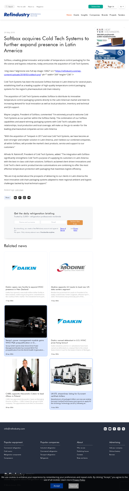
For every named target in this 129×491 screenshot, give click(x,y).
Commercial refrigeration (12, 448)
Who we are (81, 448)
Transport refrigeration (47, 455)
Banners (112, 455)
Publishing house (83, 451)
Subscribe (95, 6)
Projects (113, 15)
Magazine (40, 7)
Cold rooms (8, 451)
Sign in (111, 6)
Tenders (121, 15)
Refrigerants (44, 458)
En (121, 6)
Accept (57, 485)
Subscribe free (75, 222)
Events (76, 15)
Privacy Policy (76, 229)
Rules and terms (82, 458)
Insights (84, 15)
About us (31, 7)
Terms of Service (63, 229)
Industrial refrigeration (47, 448)
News (69, 15)
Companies (95, 15)
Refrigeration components (12, 455)
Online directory (114, 451)
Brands (105, 15)
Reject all (73, 486)
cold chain (19, 190)
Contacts (80, 455)
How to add (21, 7)
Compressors (8, 458)
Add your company (115, 448)
